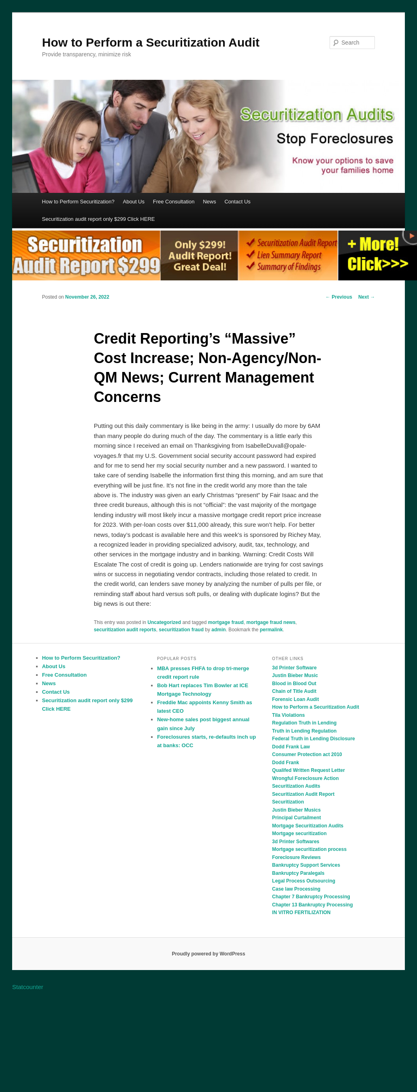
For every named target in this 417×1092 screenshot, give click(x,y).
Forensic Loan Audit (295, 699)
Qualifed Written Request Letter (308, 770)
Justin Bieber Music (295, 675)
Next (366, 297)
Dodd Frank (285, 762)
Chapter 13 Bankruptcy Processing (312, 905)
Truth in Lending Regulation (304, 731)
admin (218, 630)
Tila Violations (288, 715)
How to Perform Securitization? (78, 202)
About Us (134, 202)
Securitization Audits (296, 786)
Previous (339, 297)
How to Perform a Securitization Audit (151, 42)
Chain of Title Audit (294, 691)
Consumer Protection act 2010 (307, 754)
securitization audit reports (125, 630)
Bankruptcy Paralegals (298, 873)
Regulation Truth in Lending (304, 723)
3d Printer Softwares (295, 841)
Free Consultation (174, 202)
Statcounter (27, 986)
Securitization (288, 802)
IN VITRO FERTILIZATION (301, 912)
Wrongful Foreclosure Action (305, 778)
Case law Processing (296, 889)
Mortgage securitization (299, 833)
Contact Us (237, 202)
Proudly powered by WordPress (208, 954)
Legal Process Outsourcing (303, 881)
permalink (271, 630)
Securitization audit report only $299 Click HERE (98, 219)
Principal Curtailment (296, 818)
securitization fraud (181, 630)
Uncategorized (164, 622)
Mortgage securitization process (309, 849)
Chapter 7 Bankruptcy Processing (311, 897)
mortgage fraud (226, 622)
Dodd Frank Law (291, 747)
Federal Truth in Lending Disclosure (313, 739)
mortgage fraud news (270, 622)
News (209, 202)
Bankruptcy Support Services (306, 865)
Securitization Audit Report (303, 794)
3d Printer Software (294, 668)
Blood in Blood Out (294, 683)
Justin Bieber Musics (296, 810)
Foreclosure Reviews (296, 857)
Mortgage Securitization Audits (307, 826)
